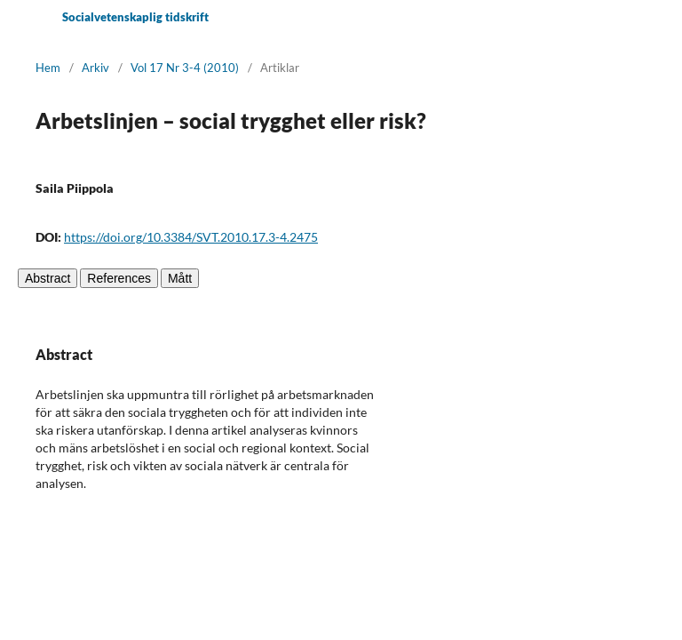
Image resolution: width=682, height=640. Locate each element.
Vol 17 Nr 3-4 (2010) (185, 67)
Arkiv (95, 67)
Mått (180, 278)
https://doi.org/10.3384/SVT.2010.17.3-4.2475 (191, 236)
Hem (48, 67)
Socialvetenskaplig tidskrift (135, 17)
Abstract (47, 278)
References (119, 278)
